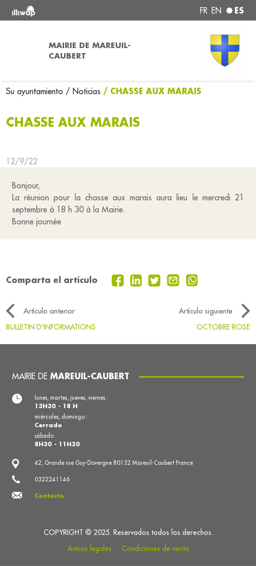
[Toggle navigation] (21, 51)
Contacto (49, 495)
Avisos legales (90, 548)
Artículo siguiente (205, 311)
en (216, 11)
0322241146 (52, 479)
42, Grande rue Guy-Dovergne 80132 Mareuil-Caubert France (114, 462)
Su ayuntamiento (36, 91)
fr (203, 11)
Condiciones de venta (155, 548)
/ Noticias (83, 91)
